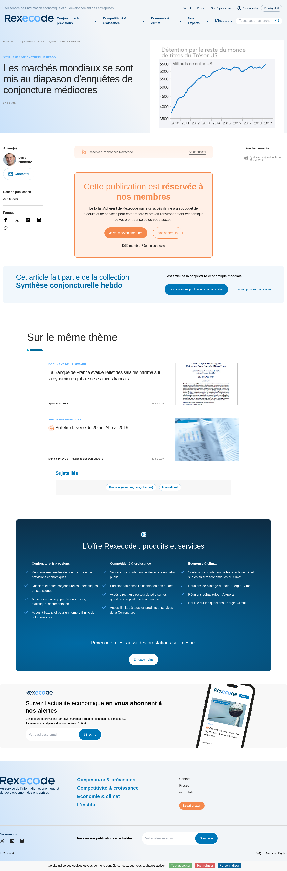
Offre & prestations (221, 8)
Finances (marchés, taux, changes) (131, 487)
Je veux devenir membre (125, 233)
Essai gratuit (191, 805)
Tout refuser (205, 865)
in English (186, 792)
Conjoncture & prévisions (68, 21)
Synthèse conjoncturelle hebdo (64, 41)
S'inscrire (90, 734)
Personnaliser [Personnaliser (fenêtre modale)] (229, 865)
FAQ (258, 853)
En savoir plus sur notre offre (252, 289)
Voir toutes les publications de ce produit (196, 289)
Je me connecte (154, 245)
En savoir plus (144, 659)
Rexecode (8, 41)
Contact (187, 8)
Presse (200, 8)
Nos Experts (194, 21)
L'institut (222, 20)
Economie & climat (160, 21)
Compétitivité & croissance (114, 21)
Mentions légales (276, 853)
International (170, 487)
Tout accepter (180, 865)
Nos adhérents (168, 233)
